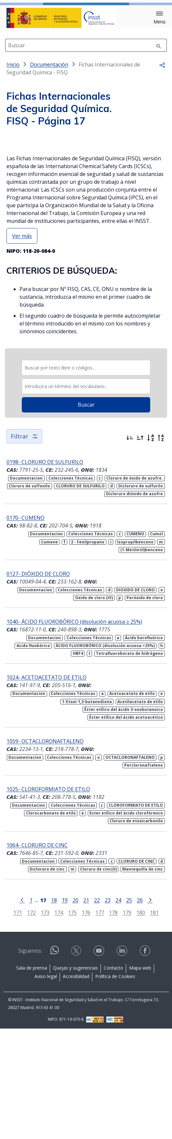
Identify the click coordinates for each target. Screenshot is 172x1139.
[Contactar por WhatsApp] (54, 1063)
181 (154, 1023)
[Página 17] (43, 1010)
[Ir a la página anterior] (22, 1010)
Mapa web (140, 1078)
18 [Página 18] (54, 1010)
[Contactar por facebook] (146, 1061)
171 (17, 1023)
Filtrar (24, 547)
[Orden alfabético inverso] (160, 548)
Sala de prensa (31, 1078)
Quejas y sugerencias (75, 1078)
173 (45, 1023)
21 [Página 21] (86, 1010)
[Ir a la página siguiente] (150, 1010)
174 (58, 1023)
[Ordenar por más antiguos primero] (140, 548)
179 (127, 1023)
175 (72, 1023)
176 (86, 1023)
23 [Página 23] (108, 1010)
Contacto (113, 1078)
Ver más (22, 346)
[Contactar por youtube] (99, 1061)
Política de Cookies (115, 1087)
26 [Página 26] (140, 1010)
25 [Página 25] (129, 1010)
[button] (159, 18)
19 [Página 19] (65, 1010)
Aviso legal (45, 1087)
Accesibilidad (76, 1087)
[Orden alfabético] (150, 548)
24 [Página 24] (118, 1010)
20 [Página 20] (75, 1010)
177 (99, 1023)
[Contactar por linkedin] (122, 1061)
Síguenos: (30, 1061)
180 (140, 1023)
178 (113, 1023)
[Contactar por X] (76, 1061)
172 (31, 1023)
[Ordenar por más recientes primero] (129, 548)
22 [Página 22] (97, 1010)
